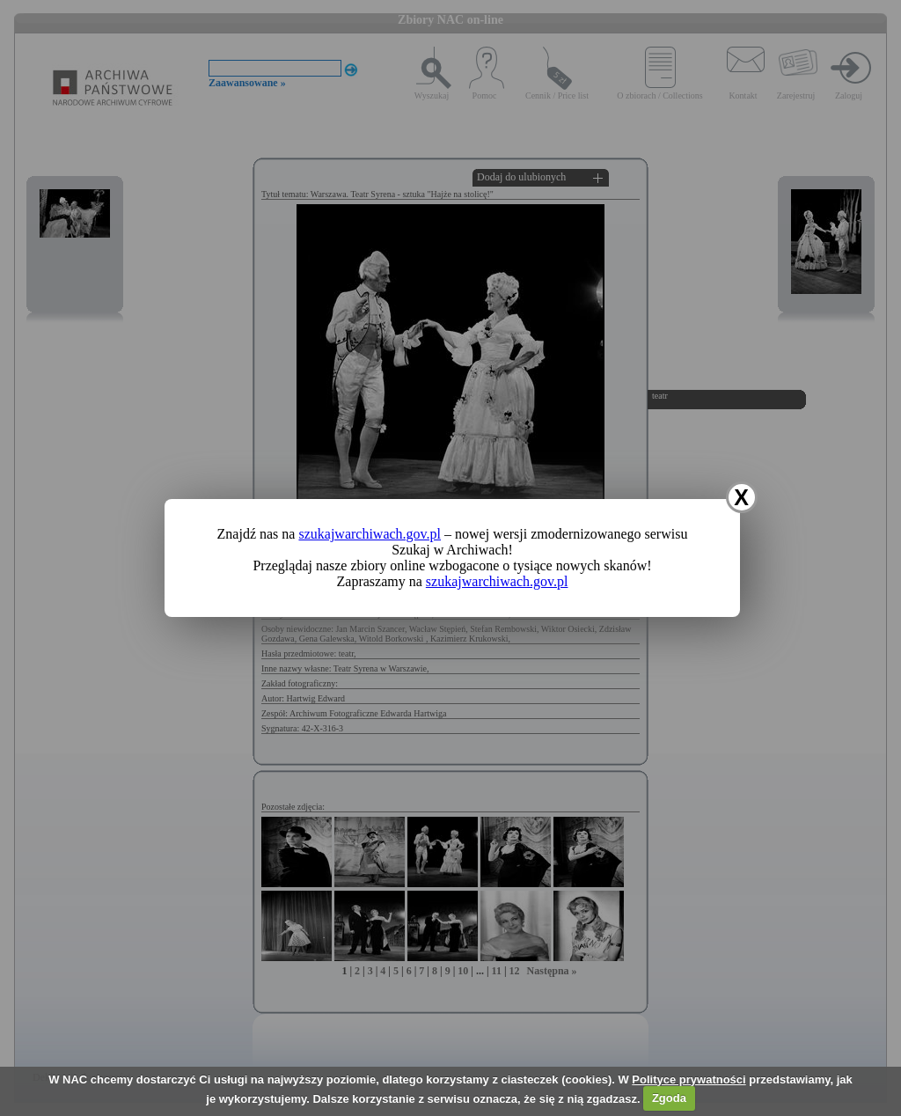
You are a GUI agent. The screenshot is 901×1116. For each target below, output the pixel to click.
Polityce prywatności (688, 1079)
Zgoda (669, 1098)
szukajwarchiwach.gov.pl (369, 533)
